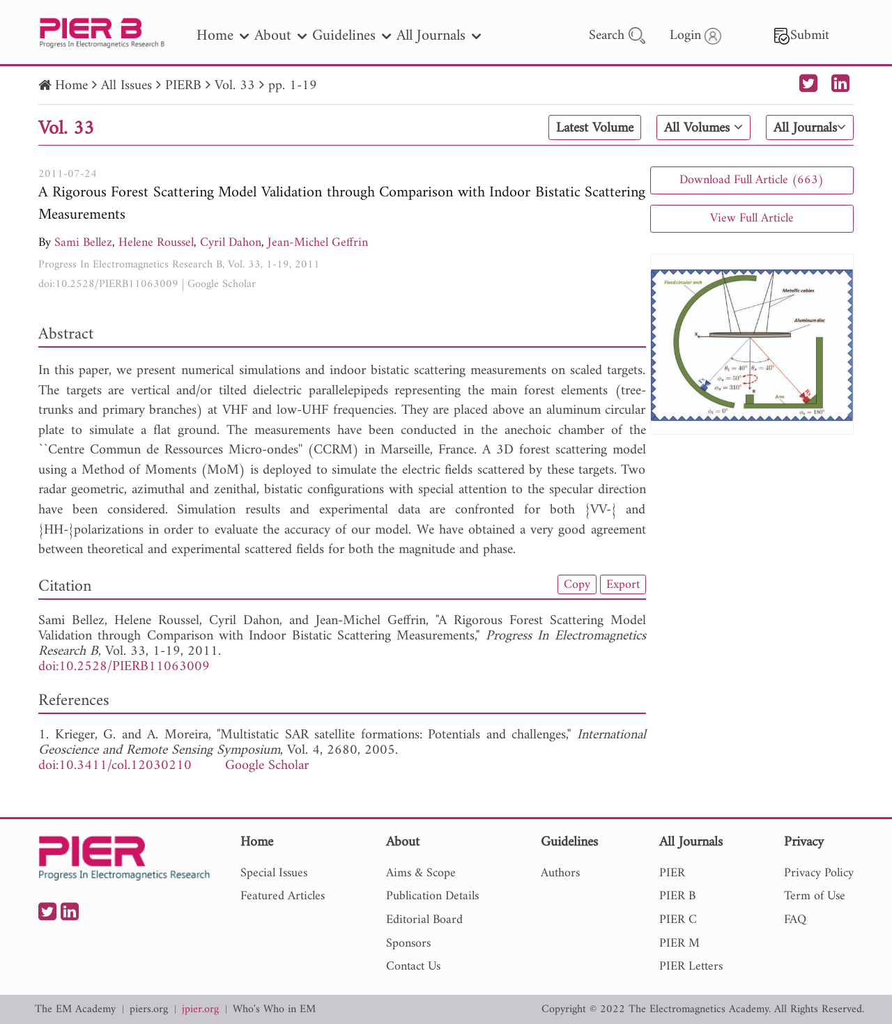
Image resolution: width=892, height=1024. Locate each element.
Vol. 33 (235, 86)
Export (623, 584)
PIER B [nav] (677, 896)
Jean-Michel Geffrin (318, 243)
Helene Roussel (156, 243)
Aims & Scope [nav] (421, 873)
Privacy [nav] (804, 843)
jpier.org (200, 1010)
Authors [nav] (560, 873)
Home (71, 86)
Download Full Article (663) (751, 180)
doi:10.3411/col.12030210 (115, 766)
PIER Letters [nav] (691, 966)
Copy (577, 584)
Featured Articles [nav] (282, 896)
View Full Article (752, 218)
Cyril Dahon (230, 243)
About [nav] (280, 35)
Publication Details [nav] (432, 896)
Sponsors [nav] (408, 943)
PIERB (183, 86)
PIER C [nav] (678, 920)
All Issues (126, 86)
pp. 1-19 (292, 86)
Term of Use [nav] (814, 896)
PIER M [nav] (679, 943)
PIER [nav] (672, 873)
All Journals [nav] (439, 35)
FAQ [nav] (795, 920)
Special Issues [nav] (273, 873)
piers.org (149, 1010)
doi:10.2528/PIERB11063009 (108, 284)
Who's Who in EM (274, 1010)
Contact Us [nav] (413, 966)
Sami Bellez (83, 243)
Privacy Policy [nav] (819, 873)
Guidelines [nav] (351, 35)
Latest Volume (594, 128)
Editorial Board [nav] (424, 920)
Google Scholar (221, 284)
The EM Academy (75, 1010)
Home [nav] (223, 35)
